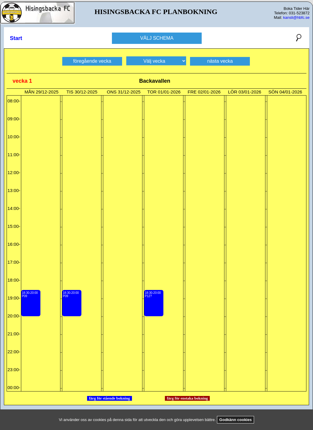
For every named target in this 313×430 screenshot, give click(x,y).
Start (16, 38)
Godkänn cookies (235, 419)
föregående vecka (92, 60)
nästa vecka (220, 60)
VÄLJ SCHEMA (156, 38)
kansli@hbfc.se (296, 17)
